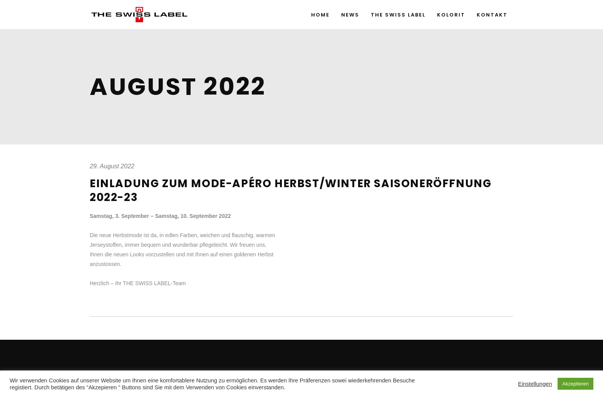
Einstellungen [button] (535, 384)
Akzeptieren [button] (575, 384)
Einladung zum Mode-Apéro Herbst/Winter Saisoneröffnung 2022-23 (290, 190)
